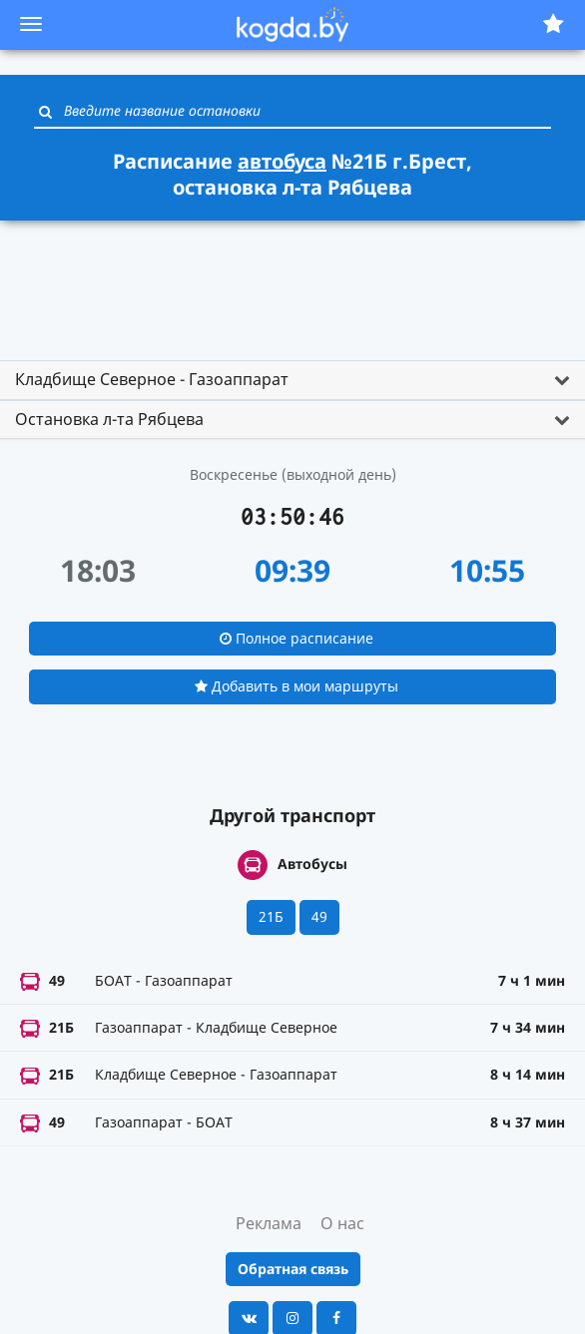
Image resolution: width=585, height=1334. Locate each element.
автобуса (282, 161)
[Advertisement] (292, 281)
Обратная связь (293, 1268)
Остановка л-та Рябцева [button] (109, 419)
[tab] (292, 380)
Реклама (268, 1223)
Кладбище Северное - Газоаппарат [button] (152, 379)
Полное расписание (296, 638)
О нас (342, 1223)
